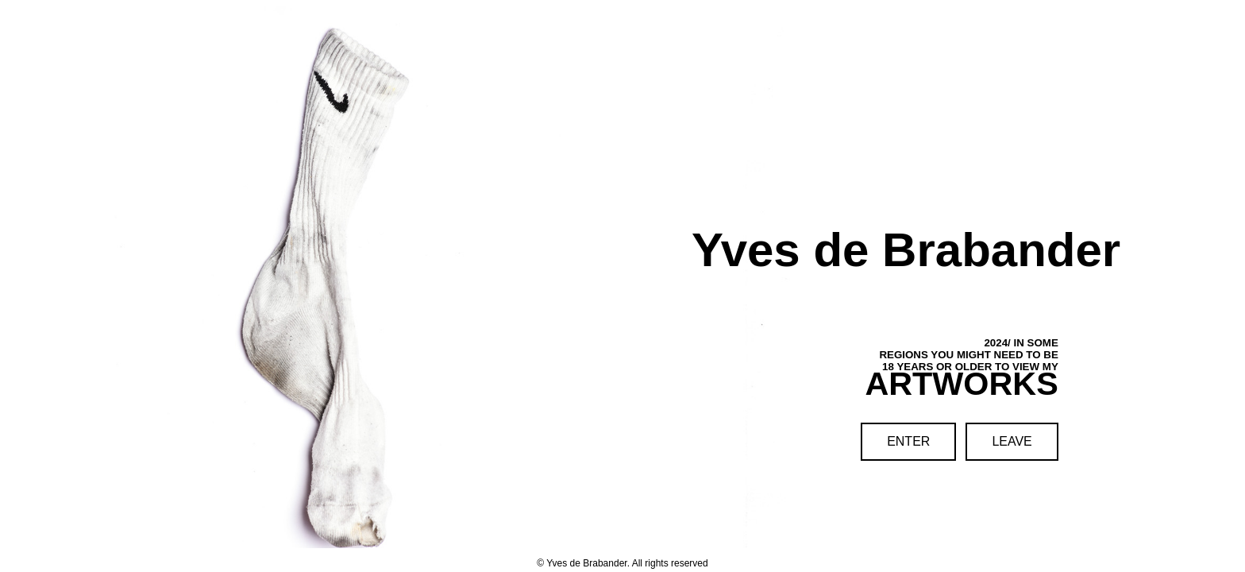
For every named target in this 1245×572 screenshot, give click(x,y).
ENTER (908, 441)
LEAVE (1011, 441)
